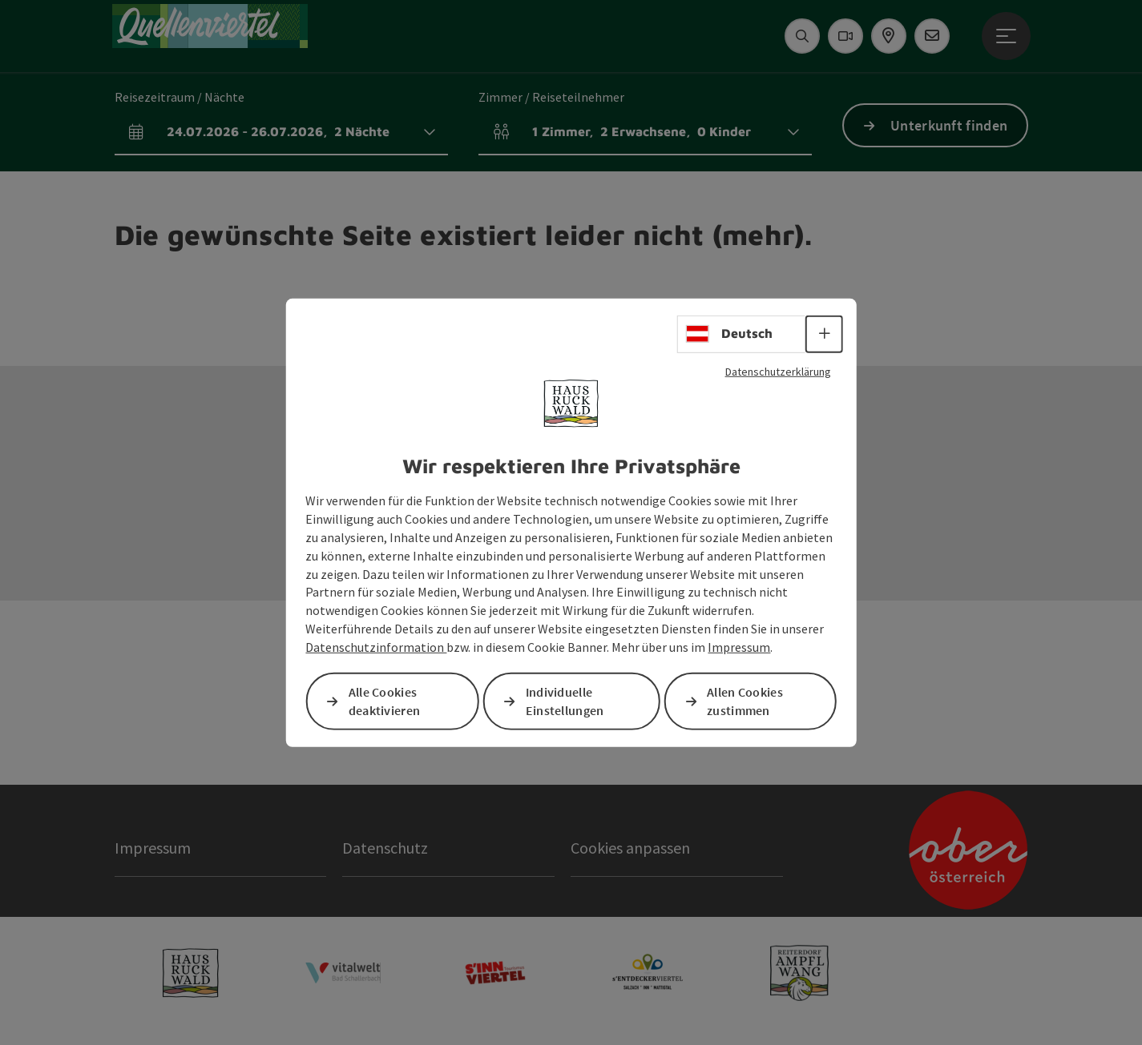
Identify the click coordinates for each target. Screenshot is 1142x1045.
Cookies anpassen (630, 848)
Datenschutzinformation (375, 647)
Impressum (739, 647)
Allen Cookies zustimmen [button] (745, 701)
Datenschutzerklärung (778, 371)
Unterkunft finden (948, 125)
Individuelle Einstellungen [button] (565, 701)
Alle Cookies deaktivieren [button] (385, 701)
